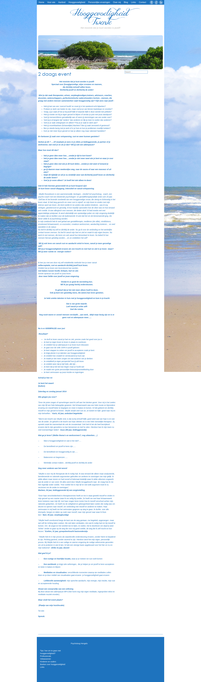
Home (41, 2)
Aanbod (61, 2)
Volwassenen (45, 659)
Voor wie (51, 2)
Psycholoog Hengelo (79, 643)
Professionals (45, 656)
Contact (142, 2)
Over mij (117, 2)
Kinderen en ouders (48, 662)
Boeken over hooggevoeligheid (52, 664)
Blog (126, 2)
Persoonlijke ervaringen (99, 2)
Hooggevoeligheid (76, 2)
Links (133, 2)
